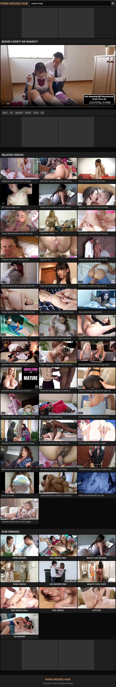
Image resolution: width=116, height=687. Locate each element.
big (42, 112)
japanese (19, 112)
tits (11, 112)
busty (36, 112)
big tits (28, 112)
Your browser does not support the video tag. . (58, 77)
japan (5, 112)
